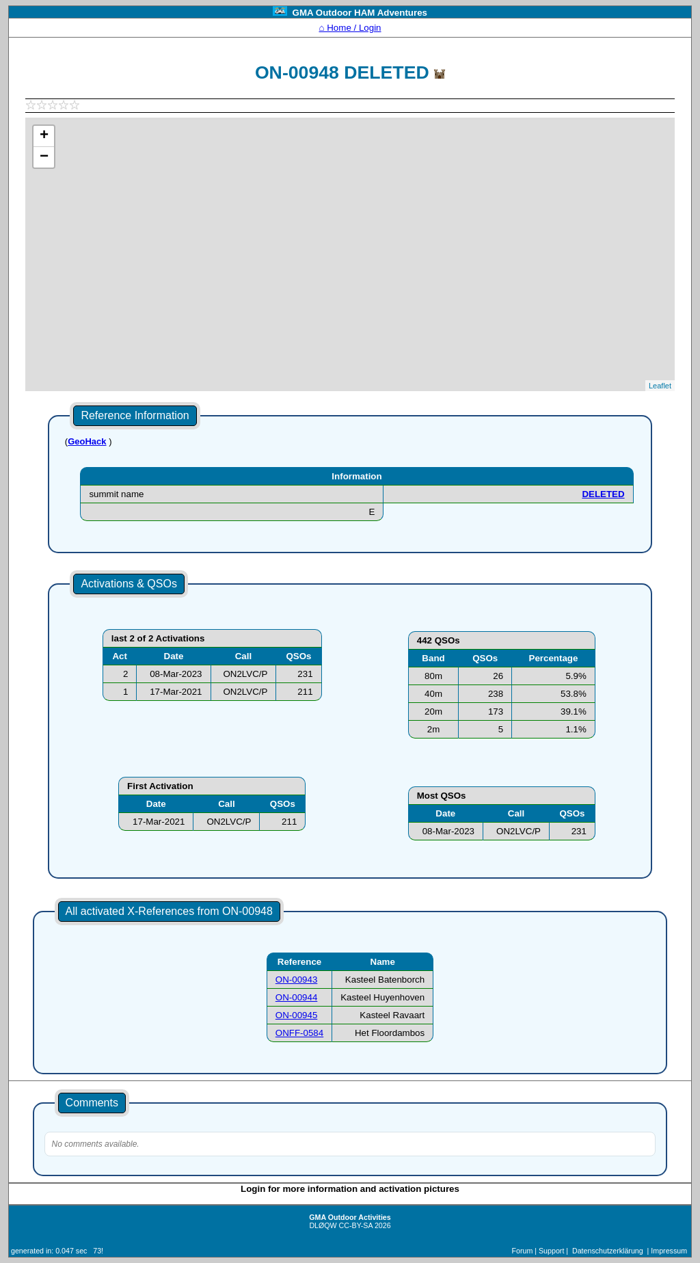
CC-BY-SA (356, 1225)
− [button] (44, 157)
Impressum (669, 1251)
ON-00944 (296, 997)
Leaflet (660, 386)
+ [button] (44, 136)
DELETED (603, 494)
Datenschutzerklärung (607, 1251)
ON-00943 (296, 979)
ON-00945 (296, 1015)
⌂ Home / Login (350, 28)
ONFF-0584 (299, 1033)
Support (551, 1251)
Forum (522, 1251)
